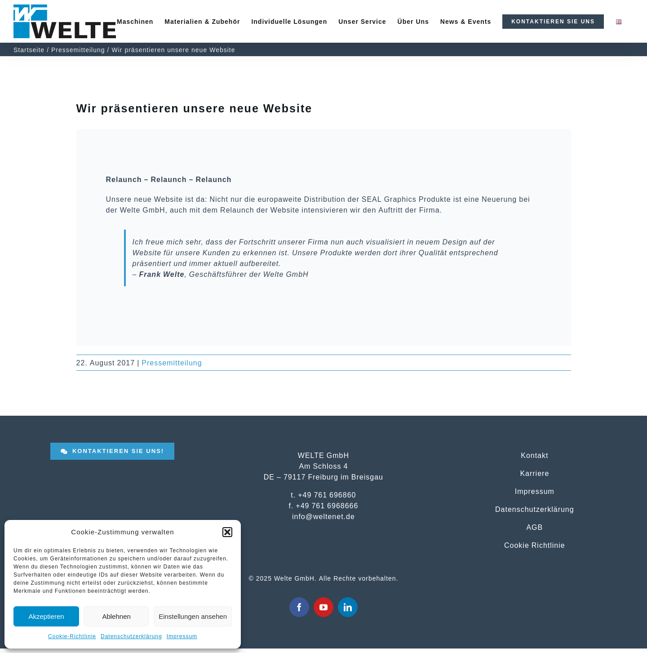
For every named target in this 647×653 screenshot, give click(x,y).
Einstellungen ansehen (193, 616)
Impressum (182, 636)
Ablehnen (116, 616)
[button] (227, 532)
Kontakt (534, 455)
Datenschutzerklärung (131, 636)
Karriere (534, 473)
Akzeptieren (46, 616)
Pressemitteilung (172, 362)
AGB (534, 527)
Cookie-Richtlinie (72, 636)
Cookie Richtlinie (534, 545)
